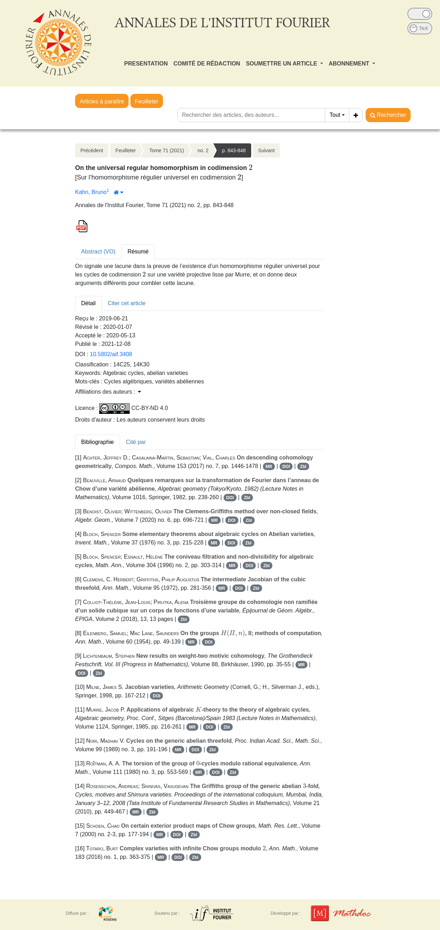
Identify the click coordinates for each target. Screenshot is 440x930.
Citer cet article (127, 303)
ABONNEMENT (350, 64)
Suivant (266, 150)
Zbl (303, 466)
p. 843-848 (234, 150)
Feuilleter (146, 101)
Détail (88, 303)
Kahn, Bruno (91, 192)
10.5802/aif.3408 (111, 354)
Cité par (136, 442)
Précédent (91, 150)
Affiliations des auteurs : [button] (108, 392)
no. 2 (202, 150)
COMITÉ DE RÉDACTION (206, 64)
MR (269, 466)
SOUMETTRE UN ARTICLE (282, 64)
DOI (286, 466)
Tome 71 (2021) (166, 150)
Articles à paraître (102, 101)
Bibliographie (97, 442)
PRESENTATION (146, 64)
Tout (334, 115)
